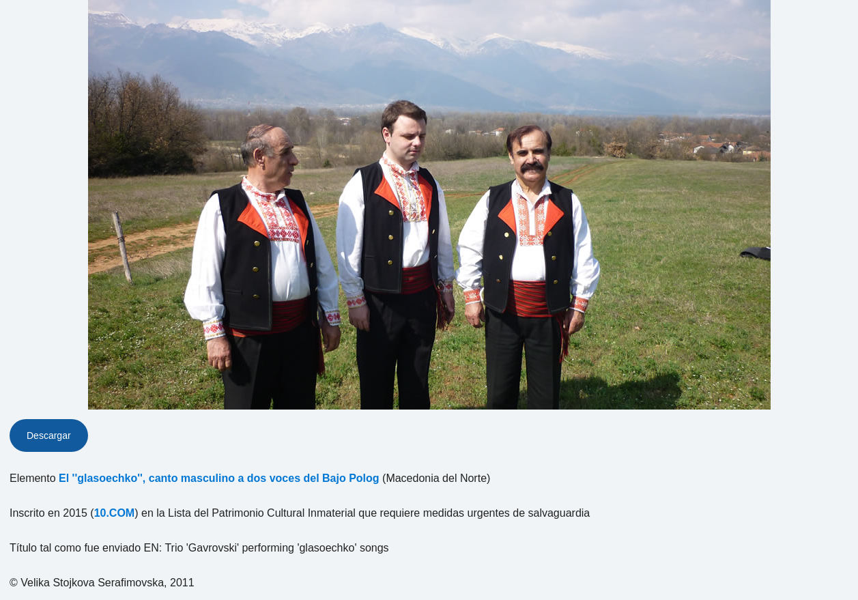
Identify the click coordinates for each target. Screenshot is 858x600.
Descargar (49, 435)
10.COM (114, 513)
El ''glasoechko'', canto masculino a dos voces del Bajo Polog (219, 478)
